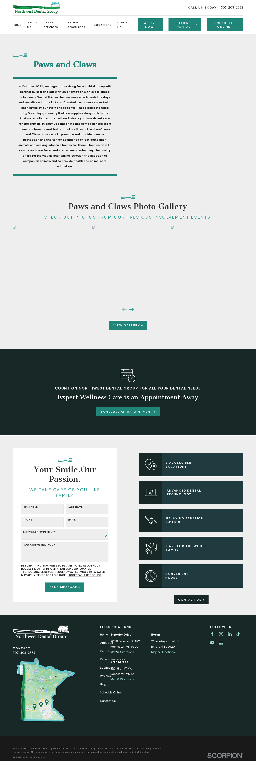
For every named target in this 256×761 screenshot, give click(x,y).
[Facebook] (212, 634)
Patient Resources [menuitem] (76, 25)
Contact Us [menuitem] (124, 25)
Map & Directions (122, 652)
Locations (107, 668)
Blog (103, 684)
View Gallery (128, 325)
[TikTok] (238, 634)
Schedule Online (111, 692)
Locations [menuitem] (103, 25)
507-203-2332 (232, 7)
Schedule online (226, 25)
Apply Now (151, 25)
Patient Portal (186, 25)
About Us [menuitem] (32, 25)
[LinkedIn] (230, 634)
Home (104, 634)
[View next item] (131, 309)
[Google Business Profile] (221, 643)
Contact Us (196, 600)
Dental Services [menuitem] (51, 25)
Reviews (105, 676)
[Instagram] (221, 634)
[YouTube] (212, 643)
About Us (106, 643)
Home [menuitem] (17, 25)
